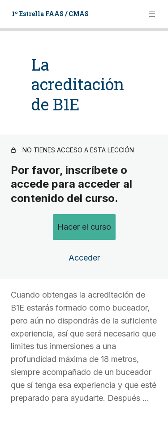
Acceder (84, 238)
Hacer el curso (84, 206)
